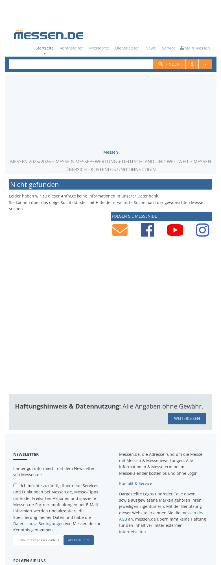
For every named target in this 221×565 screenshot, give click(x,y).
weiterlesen (187, 418)
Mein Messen (195, 48)
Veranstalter (71, 48)
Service (169, 48)
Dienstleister (127, 48)
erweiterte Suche (129, 202)
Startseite (45, 48)
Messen (110, 151)
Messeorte (99, 48)
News (150, 48)
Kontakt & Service (135, 483)
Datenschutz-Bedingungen (38, 523)
